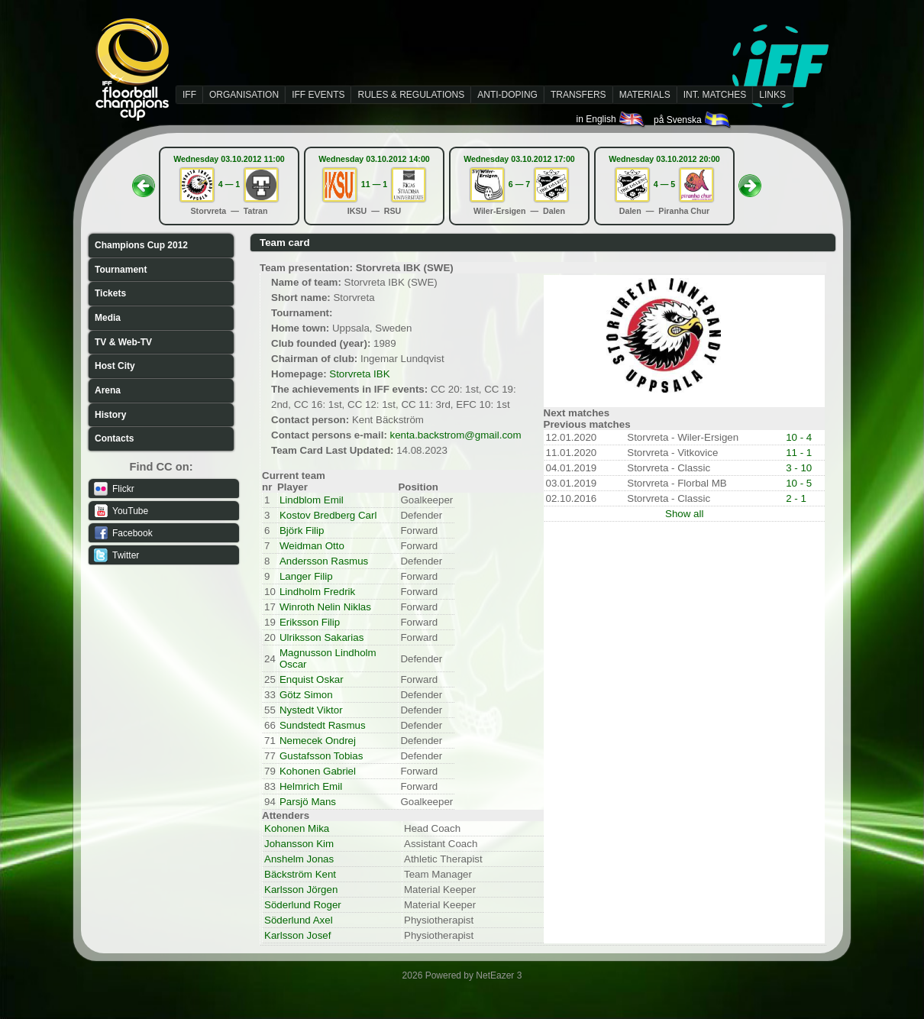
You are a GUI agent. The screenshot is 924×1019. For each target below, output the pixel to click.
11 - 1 (799, 452)
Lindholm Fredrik (317, 591)
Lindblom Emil (311, 500)
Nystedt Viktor (311, 710)
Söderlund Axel (298, 920)
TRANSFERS (578, 94)
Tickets (110, 293)
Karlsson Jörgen (301, 889)
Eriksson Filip (309, 622)
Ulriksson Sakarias (321, 637)
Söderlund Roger (302, 905)
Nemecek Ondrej (317, 740)
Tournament (121, 269)
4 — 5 (664, 184)
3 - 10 (799, 468)
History (110, 414)
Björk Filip (302, 530)
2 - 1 (796, 498)
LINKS (772, 94)
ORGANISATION (244, 94)
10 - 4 (799, 437)
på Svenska (693, 120)
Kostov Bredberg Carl (327, 515)
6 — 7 (519, 184)
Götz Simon (306, 694)
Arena (108, 390)
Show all (684, 513)
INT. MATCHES (714, 94)
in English (611, 119)
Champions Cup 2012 (141, 245)
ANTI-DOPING (507, 94)
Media (108, 317)
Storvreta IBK (359, 374)
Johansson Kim (299, 843)
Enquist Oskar (311, 679)
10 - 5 (799, 483)
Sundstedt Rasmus (322, 725)
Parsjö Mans (307, 801)
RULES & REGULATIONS (410, 94)
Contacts (114, 438)
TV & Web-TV (123, 342)
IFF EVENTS (318, 94)
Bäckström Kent (300, 874)
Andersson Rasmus (323, 561)
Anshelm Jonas (299, 859)
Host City (115, 366)
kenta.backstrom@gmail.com (456, 435)
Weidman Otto (311, 546)
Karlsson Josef (297, 935)
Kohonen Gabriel (317, 771)
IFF (189, 94)
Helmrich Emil (310, 786)
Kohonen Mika (296, 828)
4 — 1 (229, 184)
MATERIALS (644, 94)
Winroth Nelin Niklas (325, 607)
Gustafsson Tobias (321, 756)
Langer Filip (306, 576)
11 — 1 (374, 184)
